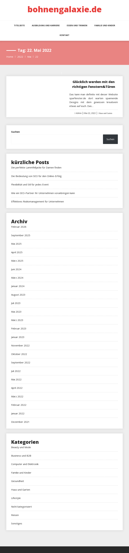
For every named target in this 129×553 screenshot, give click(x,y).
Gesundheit (17, 481)
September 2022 (20, 362)
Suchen (15, 131)
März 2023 (17, 320)
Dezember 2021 (20, 421)
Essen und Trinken (77, 25)
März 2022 (17, 396)
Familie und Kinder (104, 25)
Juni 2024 (16, 269)
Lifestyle (16, 498)
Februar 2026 (18, 226)
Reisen (15, 515)
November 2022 (20, 345)
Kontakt (64, 35)
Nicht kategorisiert (21, 506)
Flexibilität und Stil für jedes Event (30, 184)
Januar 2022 (17, 413)
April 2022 (16, 387)
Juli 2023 (16, 303)
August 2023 (18, 294)
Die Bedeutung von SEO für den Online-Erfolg (36, 176)
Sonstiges (16, 523)
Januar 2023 (17, 337)
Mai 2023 (16, 311)
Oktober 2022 (19, 354)
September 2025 (20, 235)
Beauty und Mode (21, 447)
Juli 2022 (16, 371)
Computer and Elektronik (24, 464)
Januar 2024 (17, 286)
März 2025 (17, 260)
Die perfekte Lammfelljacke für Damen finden (36, 167)
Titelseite (19, 25)
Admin (79, 113)
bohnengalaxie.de (64, 9)
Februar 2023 (18, 328)
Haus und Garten (105, 113)
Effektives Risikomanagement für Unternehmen (37, 201)
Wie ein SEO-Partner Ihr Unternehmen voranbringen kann (43, 193)
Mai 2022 (16, 379)
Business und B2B (21, 455)
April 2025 (16, 252)
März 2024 (17, 277)
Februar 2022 (18, 404)
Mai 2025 (16, 243)
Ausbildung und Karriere (46, 25)
